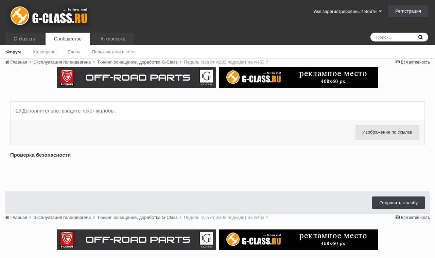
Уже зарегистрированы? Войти (347, 11)
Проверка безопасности (40, 155)
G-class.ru (24, 38)
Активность (112, 38)
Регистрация (408, 11)
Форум (13, 51)
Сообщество (68, 38)
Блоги (74, 51)
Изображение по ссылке (387, 132)
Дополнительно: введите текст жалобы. (66, 111)
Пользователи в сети (113, 51)
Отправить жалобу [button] (398, 202)
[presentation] (62, 173)
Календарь (44, 51)
